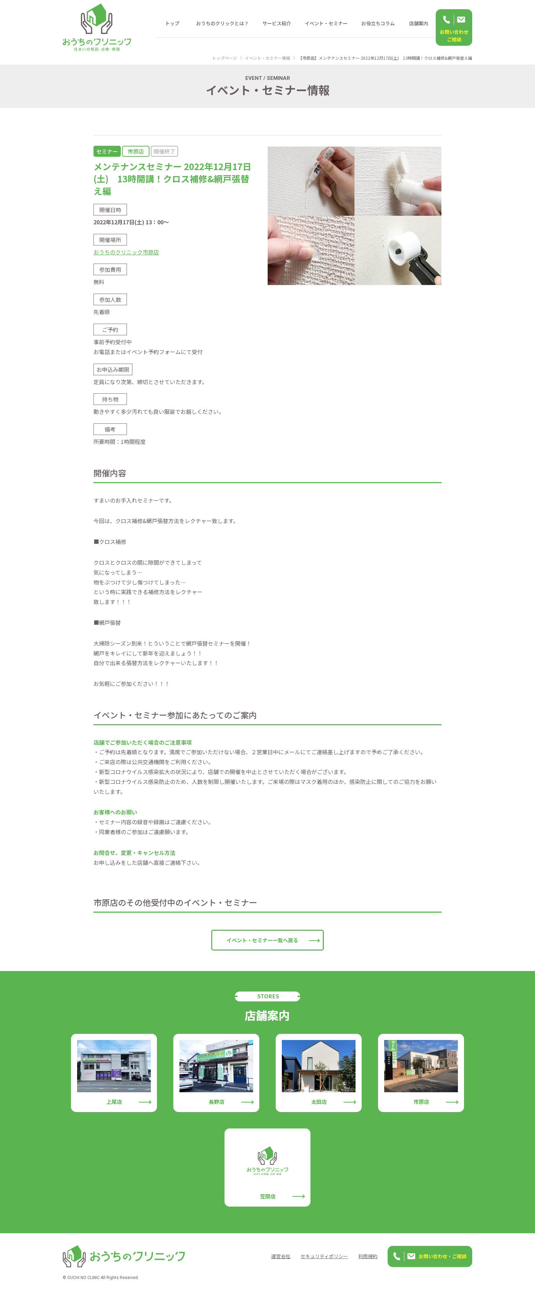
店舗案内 (418, 23)
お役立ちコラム (378, 23)
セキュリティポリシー (324, 1256)
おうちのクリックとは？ (222, 23)
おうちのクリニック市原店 (126, 252)
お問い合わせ (454, 35)
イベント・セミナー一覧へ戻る (262, 940)
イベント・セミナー (326, 23)
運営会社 (280, 1256)
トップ (172, 23)
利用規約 (367, 1256)
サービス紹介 (276, 23)
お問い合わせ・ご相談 (442, 1256)
